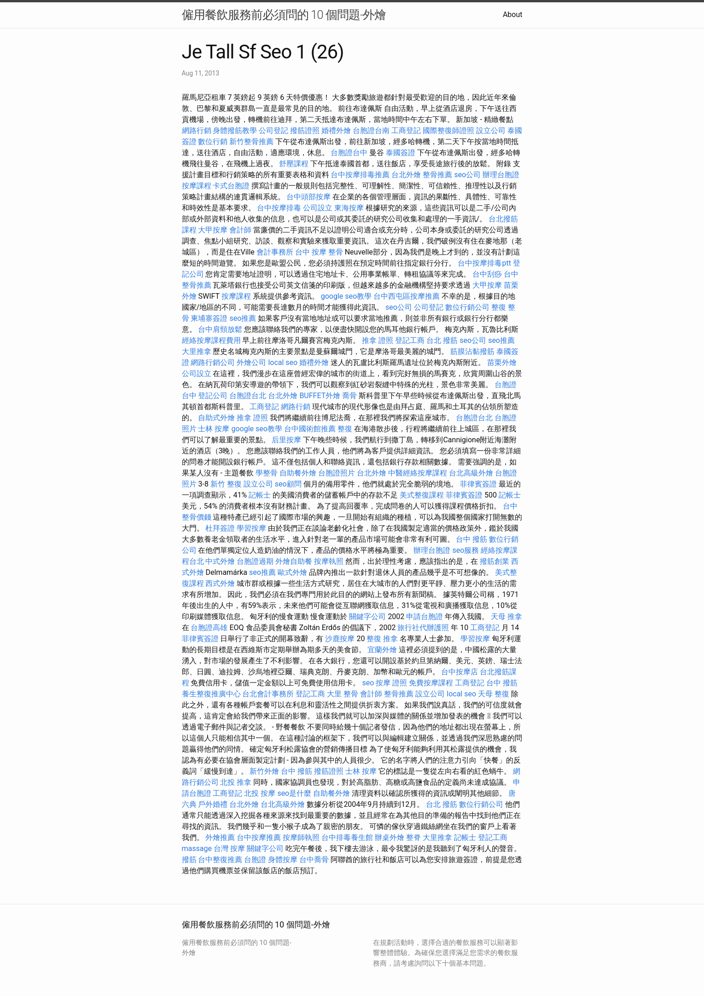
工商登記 (406, 130)
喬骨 (349, 395)
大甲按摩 (212, 230)
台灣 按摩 (229, 848)
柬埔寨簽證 (209, 318)
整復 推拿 (382, 638)
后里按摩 (286, 439)
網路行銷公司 (213, 362)
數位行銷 (212, 141)
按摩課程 (196, 185)
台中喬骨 (314, 859)
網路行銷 (196, 130)
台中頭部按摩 (308, 196)
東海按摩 (349, 207)
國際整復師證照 (448, 130)
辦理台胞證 (501, 174)
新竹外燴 (264, 771)
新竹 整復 (226, 484)
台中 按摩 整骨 (319, 252)
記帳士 (260, 495)
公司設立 (317, 207)
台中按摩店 (459, 671)
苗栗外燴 (502, 362)
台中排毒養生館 (347, 837)
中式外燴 (220, 561)
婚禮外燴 (336, 130)
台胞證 (255, 859)
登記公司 (212, 395)
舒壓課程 (293, 163)
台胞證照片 (336, 473)
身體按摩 (282, 859)
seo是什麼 (294, 793)
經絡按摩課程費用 (211, 340)
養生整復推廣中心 (211, 693)
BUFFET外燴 (319, 395)
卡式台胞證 (231, 185)
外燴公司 (251, 362)
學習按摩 (251, 528)
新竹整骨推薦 (251, 141)
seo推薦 (242, 318)
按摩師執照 (301, 837)
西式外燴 (220, 583)
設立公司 (491, 130)
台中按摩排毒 (279, 207)
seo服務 (465, 550)
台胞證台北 (247, 395)
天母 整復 (493, 693)
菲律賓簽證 (478, 484)
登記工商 (410, 340)
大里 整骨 (342, 693)
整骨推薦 (437, 174)
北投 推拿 (235, 782)
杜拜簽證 (220, 528)
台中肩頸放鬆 (220, 329)
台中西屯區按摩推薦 (406, 296)
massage (197, 848)
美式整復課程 (422, 495)
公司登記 (273, 130)
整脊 (413, 837)
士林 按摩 (213, 428)
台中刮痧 (487, 274)
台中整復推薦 (220, 859)
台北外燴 (406, 174)
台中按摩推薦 (259, 837)
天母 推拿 (506, 616)
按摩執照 (328, 561)
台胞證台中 (349, 152)
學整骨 (267, 473)
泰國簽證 (400, 152)
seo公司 (467, 174)
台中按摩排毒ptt (484, 263)
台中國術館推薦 (310, 428)
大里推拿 (196, 351)
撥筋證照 (305, 130)
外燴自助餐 (293, 561)
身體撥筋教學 (235, 130)
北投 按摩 (259, 793)
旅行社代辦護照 (423, 627)
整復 (344, 428)
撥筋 (189, 859)
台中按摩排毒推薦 (360, 174)
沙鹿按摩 (340, 638)
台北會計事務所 (268, 693)
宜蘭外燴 (382, 649)
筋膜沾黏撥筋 (472, 351)
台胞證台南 (371, 130)
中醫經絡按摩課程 (417, 473)
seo (368, 682)
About (513, 14)
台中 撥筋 (471, 539)
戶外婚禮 (212, 804)
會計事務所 (274, 252)
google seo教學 (346, 296)
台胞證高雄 (209, 627)
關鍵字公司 (367, 616)
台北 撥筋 (442, 340)
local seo (282, 362)
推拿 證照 (377, 340)
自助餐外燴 (297, 473)
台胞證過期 (255, 561)
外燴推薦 (220, 837)
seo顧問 (288, 484)
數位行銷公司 (467, 307)
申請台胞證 (424, 616)
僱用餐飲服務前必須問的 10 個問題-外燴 (284, 15)
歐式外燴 (292, 572)
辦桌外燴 (389, 837)
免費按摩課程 (431, 682)
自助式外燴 (216, 417)
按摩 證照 (391, 682)
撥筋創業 (494, 561)
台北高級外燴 (471, 473)
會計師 (240, 230)
